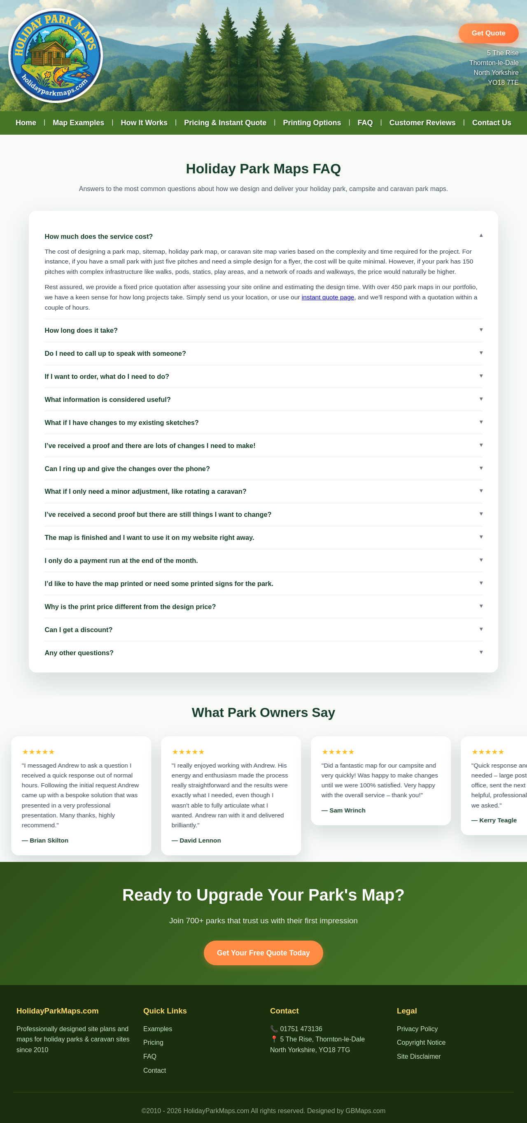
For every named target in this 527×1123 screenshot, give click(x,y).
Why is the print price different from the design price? (130, 606)
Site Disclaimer (419, 1056)
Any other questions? (79, 652)
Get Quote (489, 33)
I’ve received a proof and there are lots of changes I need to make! (149, 445)
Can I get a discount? (78, 629)
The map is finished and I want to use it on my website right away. (149, 537)
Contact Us (491, 123)
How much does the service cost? (98, 236)
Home (26, 123)
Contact (154, 1070)
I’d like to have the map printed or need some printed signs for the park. (158, 583)
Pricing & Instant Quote (225, 123)
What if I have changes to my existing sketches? (121, 422)
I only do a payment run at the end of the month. (121, 560)
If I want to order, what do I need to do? (106, 376)
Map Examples (78, 123)
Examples (157, 1028)
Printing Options (312, 123)
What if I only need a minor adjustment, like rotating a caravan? (145, 491)
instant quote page (328, 297)
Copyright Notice (421, 1042)
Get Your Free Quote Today (263, 953)
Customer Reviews (422, 123)
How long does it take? (81, 330)
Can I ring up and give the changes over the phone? (127, 468)
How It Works (144, 123)
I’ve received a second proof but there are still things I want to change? (157, 514)
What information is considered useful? (107, 399)
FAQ (365, 123)
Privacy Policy (417, 1028)
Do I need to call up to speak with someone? (115, 353)
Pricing (153, 1042)
